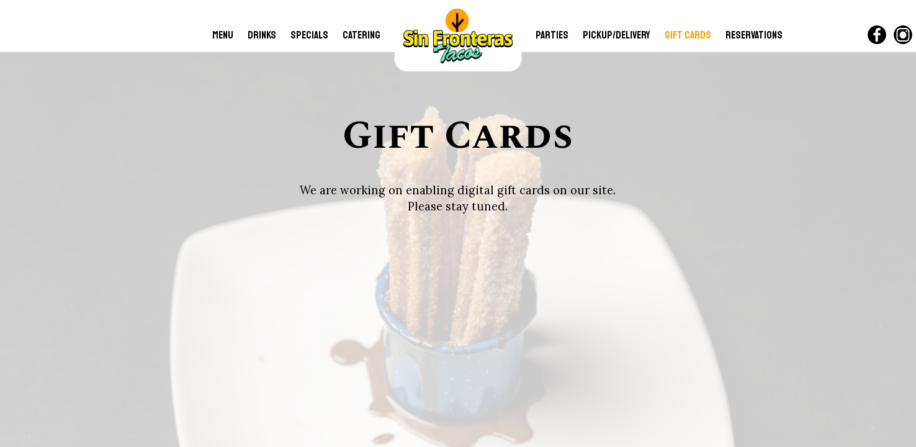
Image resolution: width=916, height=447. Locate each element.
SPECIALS (310, 35)
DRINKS (263, 35)
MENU (223, 35)
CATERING (361, 35)
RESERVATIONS (754, 35)
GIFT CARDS (689, 35)
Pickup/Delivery (617, 35)
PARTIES (553, 35)
